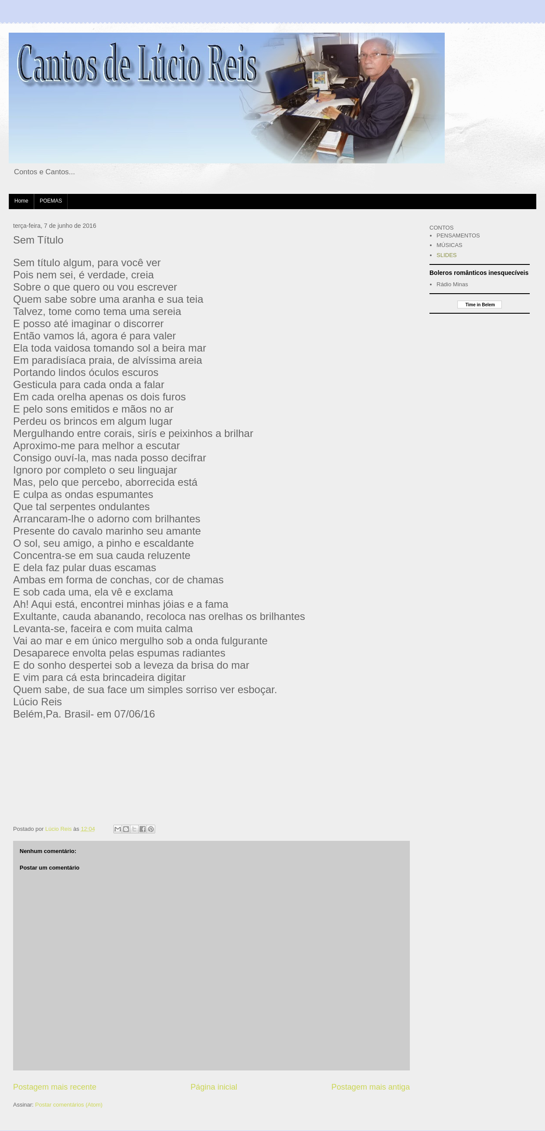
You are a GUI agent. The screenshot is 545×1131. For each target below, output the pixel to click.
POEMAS (51, 201)
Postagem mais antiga (370, 1087)
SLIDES (446, 255)
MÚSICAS (449, 245)
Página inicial (214, 1087)
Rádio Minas (452, 284)
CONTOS (441, 227)
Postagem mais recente (54, 1087)
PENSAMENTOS (458, 235)
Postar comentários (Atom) (69, 1104)
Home (21, 201)
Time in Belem (479, 304)
